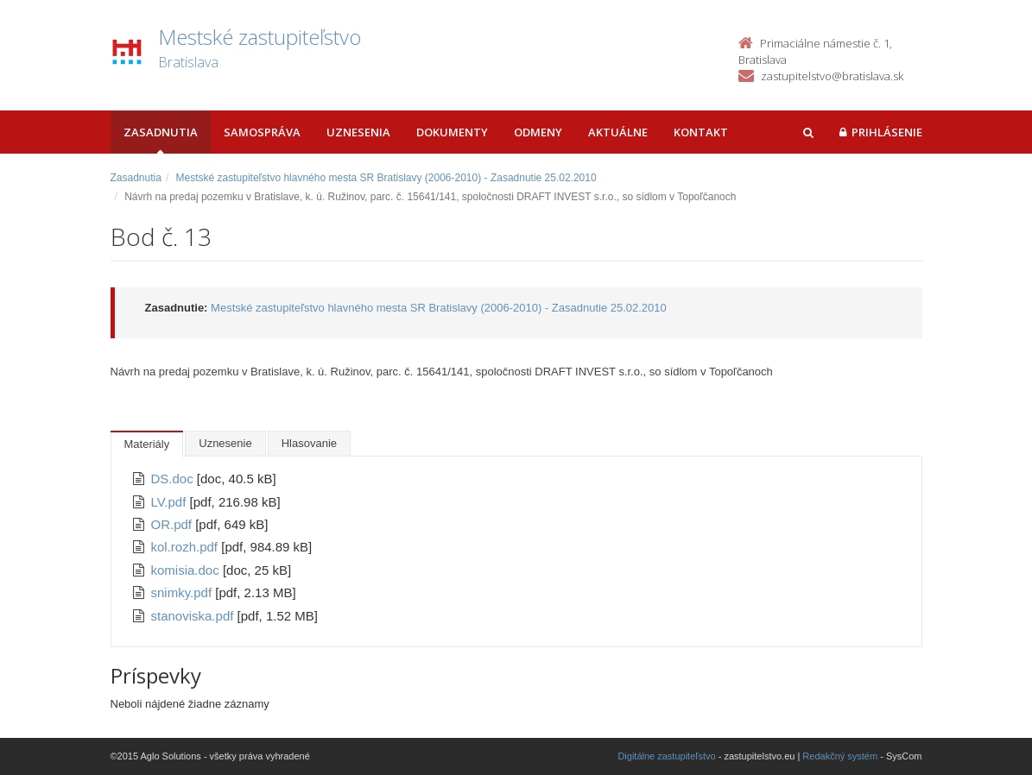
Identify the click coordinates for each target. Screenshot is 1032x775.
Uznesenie (225, 443)
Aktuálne (618, 132)
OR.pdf (173, 524)
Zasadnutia (160, 132)
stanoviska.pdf (194, 615)
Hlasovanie (309, 443)
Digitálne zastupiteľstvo (666, 756)
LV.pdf (170, 502)
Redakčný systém (839, 756)
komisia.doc (187, 570)
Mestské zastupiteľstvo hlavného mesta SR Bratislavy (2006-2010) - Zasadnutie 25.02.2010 (386, 178)
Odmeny (538, 132)
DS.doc (174, 478)
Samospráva (262, 132)
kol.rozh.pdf (186, 546)
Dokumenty (452, 132)
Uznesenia (358, 132)
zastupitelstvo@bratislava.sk (832, 76)
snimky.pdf (183, 592)
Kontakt (701, 132)
